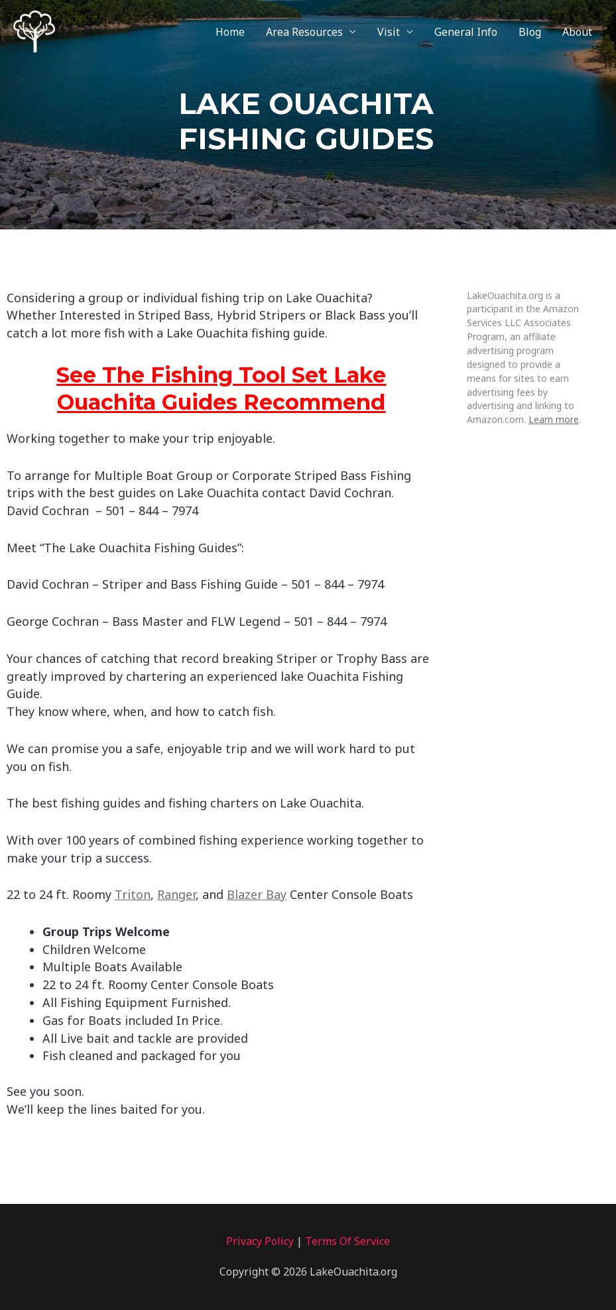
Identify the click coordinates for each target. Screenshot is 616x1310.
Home (230, 32)
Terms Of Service (347, 1241)
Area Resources (304, 32)
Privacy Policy (260, 1241)
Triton (133, 894)
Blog (530, 32)
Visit (388, 32)
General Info (465, 32)
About (577, 32)
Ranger (176, 894)
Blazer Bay (256, 894)
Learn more (553, 419)
